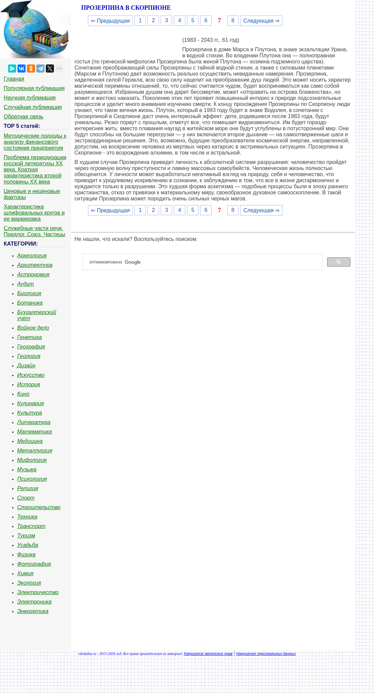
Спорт (26, 498)
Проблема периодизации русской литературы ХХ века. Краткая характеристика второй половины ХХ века (35, 170)
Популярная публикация (34, 88)
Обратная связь (23, 116)
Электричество (38, 592)
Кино (23, 394)
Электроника (34, 602)
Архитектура (35, 265)
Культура (29, 413)
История (28, 384)
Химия (25, 573)
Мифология (32, 460)
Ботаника (30, 303)
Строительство (39, 507)
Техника (27, 517)
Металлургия (34, 450)
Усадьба (27, 545)
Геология (28, 356)
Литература (34, 422)
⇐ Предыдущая (110, 21)
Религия (27, 488)
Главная (14, 79)
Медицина (30, 441)
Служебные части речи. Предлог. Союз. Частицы (34, 231)
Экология (29, 583)
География (31, 347)
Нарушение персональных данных (266, 654)
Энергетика (33, 611)
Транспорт (31, 526)
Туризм (26, 535)
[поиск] (205, 262)
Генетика (29, 337)
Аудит (25, 284)
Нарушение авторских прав (208, 654)
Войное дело (33, 328)
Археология (32, 255)
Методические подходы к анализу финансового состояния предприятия (35, 142)
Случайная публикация (33, 107)
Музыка (26, 469)
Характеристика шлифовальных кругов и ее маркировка (34, 213)
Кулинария (30, 403)
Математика (34, 432)
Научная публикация (30, 98)
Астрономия (33, 274)
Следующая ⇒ (261, 21)
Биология (29, 293)
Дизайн (26, 365)
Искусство (30, 375)
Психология (32, 479)
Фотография (34, 564)
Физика (26, 554)
